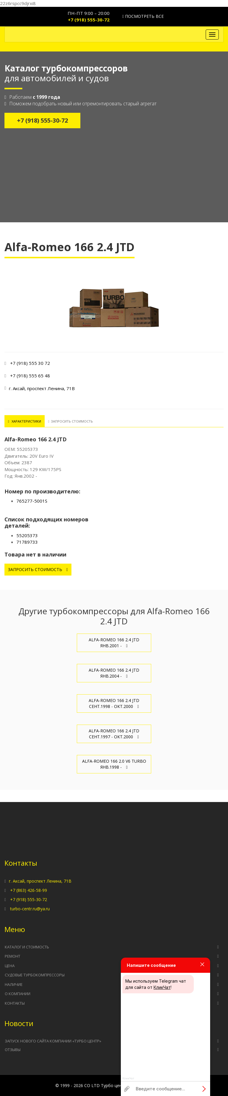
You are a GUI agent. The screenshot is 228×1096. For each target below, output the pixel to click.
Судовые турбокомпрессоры (35, 975)
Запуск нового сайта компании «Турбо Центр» (53, 1041)
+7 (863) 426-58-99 (28, 890)
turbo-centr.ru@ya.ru (30, 908)
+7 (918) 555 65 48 (30, 376)
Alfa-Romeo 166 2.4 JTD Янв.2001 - (114, 642)
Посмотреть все (143, 16)
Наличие (14, 984)
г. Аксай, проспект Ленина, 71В (40, 881)
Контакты (15, 1003)
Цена (10, 965)
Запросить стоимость (38, 569)
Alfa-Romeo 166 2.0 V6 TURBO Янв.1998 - (114, 764)
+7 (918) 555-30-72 (89, 20)
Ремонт (12, 956)
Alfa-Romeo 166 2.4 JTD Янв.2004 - (114, 673)
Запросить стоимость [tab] (69, 421)
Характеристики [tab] (24, 421)
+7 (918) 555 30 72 (30, 363)
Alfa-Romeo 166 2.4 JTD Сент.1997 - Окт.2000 (114, 733)
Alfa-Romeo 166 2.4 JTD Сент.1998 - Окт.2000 (114, 703)
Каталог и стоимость (27, 947)
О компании (17, 993)
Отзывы (13, 1049)
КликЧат (162, 987)
